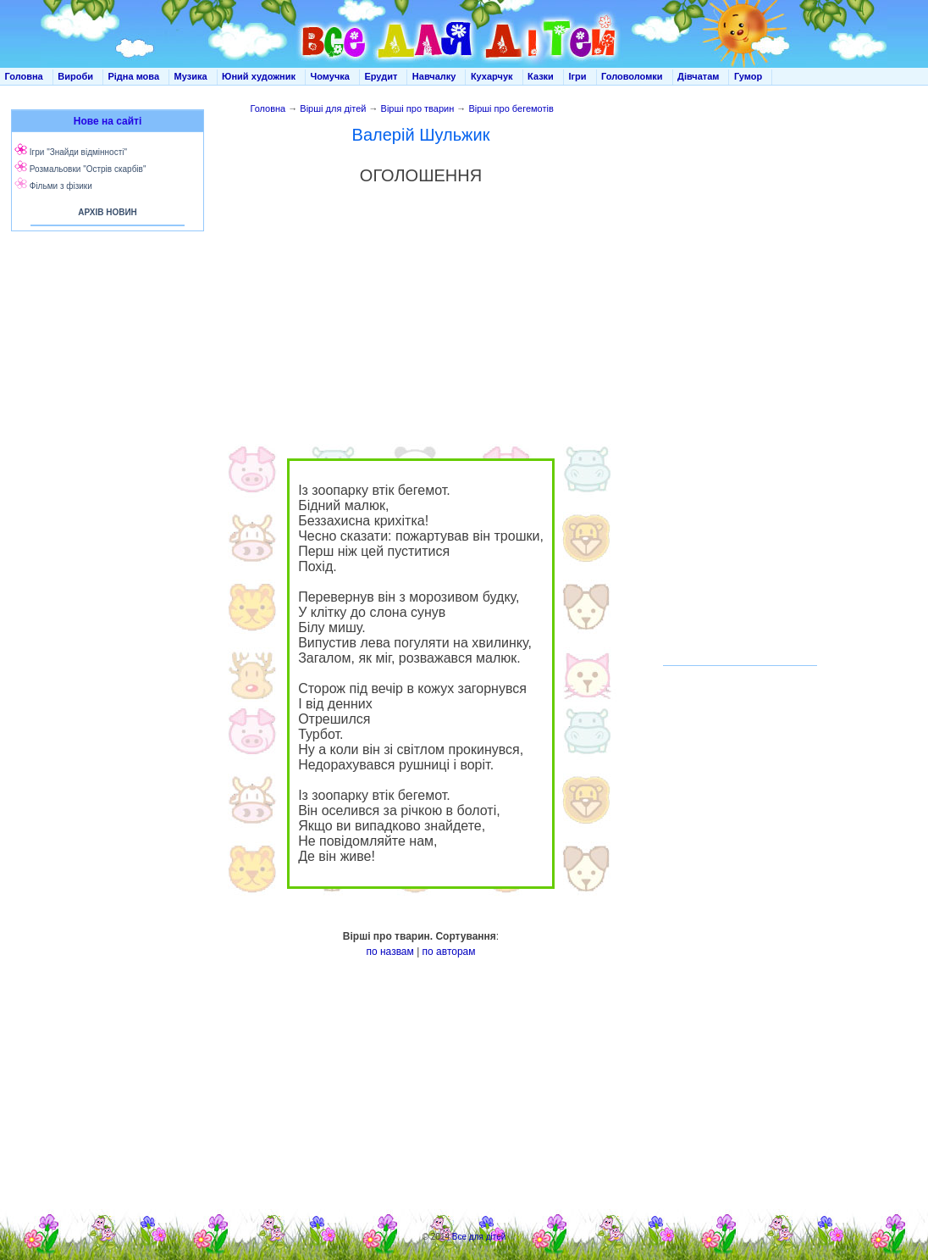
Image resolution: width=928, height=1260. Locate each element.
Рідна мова (133, 76)
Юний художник (259, 76)
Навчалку (434, 76)
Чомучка (330, 76)
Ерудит (380, 76)
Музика (190, 76)
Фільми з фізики (61, 186)
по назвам (389, 951)
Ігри (577, 76)
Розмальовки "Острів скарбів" (88, 169)
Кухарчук (492, 76)
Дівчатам (698, 76)
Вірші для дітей (333, 108)
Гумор (748, 76)
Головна (24, 76)
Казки (541, 76)
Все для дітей (479, 1236)
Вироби (75, 76)
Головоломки (632, 76)
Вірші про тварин (418, 108)
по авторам (449, 951)
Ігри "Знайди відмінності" (78, 152)
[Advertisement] (104, 406)
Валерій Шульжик (421, 134)
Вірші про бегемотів (510, 108)
